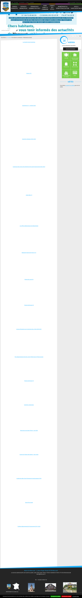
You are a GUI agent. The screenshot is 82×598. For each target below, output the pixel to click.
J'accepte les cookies (55, 596)
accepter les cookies (69, 85)
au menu (27, 2)
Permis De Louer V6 (29, 279)
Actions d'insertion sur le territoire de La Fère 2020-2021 (29, 329)
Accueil (9, 37)
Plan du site (78, 2)
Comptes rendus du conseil (66, 76)
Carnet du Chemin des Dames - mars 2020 (29, 454)
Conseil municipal (14, 7)
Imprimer (80, 36)
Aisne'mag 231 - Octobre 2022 (29, 105)
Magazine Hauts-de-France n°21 (29, 252)
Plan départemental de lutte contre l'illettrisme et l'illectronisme (29, 357)
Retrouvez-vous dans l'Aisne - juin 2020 (29, 430)
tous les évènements (70, 49)
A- (71, 36)
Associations (75, 66)
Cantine (66, 58)
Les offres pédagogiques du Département (29, 226)
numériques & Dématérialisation (62, 7)
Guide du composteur (29, 404)
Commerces (66, 66)
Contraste (32, 2)
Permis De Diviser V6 (29, 305)
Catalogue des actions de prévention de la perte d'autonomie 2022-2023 (29, 166)
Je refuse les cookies (66, 596)
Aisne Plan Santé (29, 502)
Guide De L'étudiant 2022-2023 (29, 139)
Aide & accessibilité (71, 2)
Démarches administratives (34, 7)
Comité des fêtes (52, 7)
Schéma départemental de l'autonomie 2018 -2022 (29, 526)
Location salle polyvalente (75, 58)
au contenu (16, 2)
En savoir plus (76, 596)
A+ (77, 36)
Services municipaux (23, 7)
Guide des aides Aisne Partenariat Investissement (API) (29, 478)
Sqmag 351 (29, 73)
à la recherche (22, 2)
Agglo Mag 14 (29, 195)
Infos (75, 75)
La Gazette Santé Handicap (29, 42)
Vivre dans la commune (45, 7)
